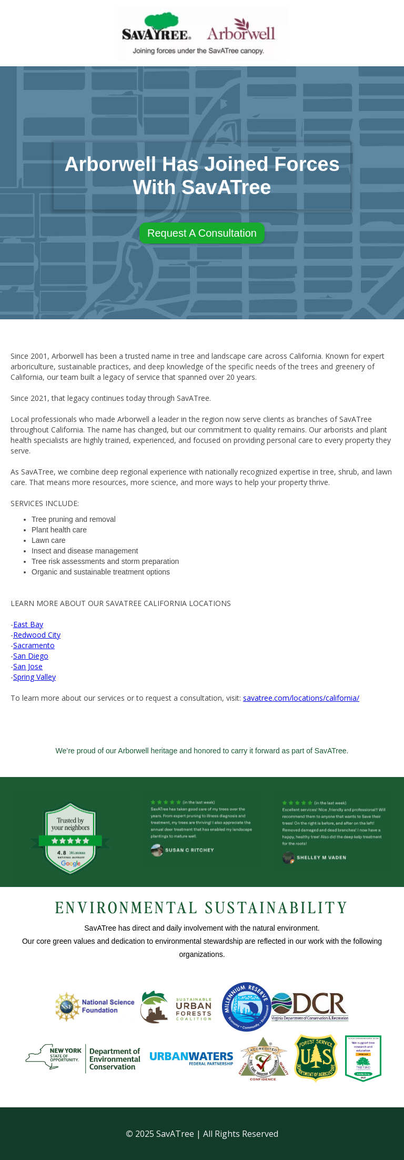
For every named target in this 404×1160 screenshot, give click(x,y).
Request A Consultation (202, 233)
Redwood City (36, 635)
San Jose (28, 666)
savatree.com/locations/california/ (301, 698)
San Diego (30, 656)
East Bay (28, 624)
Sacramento (34, 645)
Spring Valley (34, 677)
